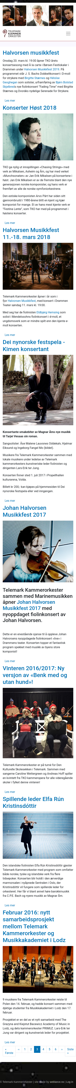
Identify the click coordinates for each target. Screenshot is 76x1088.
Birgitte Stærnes (34, 78)
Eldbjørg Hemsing (48, 312)
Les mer (10, 100)
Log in (69, 1082)
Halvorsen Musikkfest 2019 (41, 69)
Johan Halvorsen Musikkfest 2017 (29, 605)
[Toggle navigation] (68, 33)
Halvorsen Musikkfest (22, 301)
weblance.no (57, 1082)
